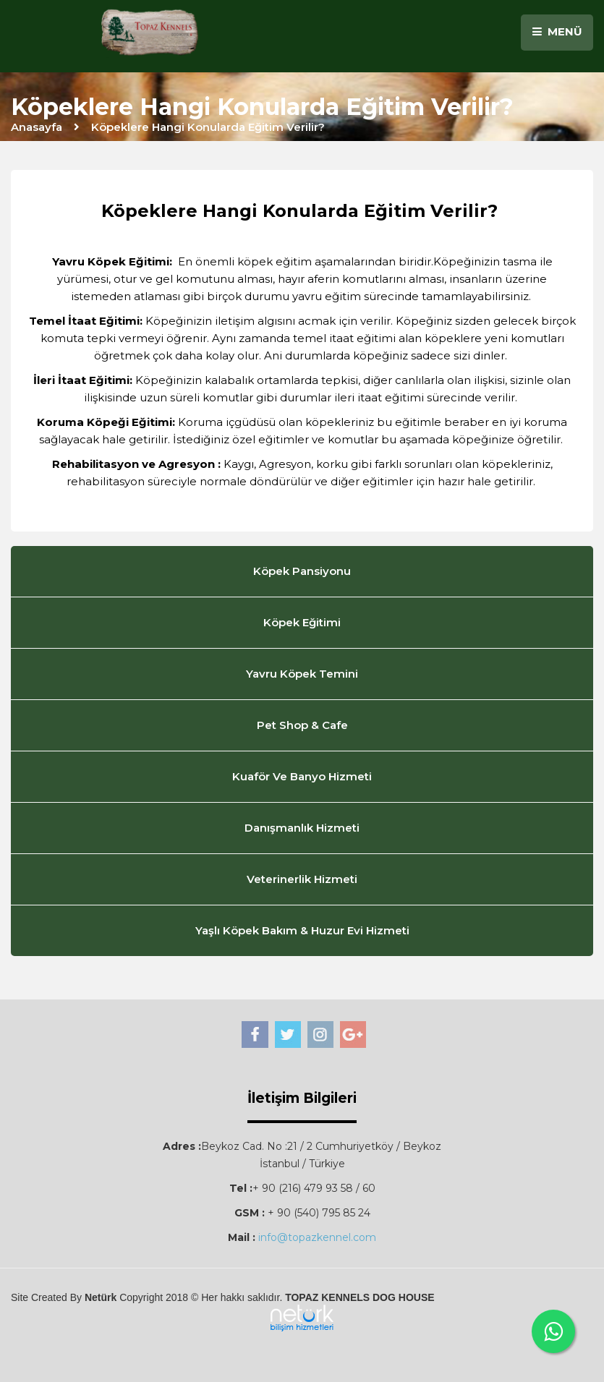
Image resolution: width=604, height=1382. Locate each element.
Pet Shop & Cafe (302, 725)
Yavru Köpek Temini (302, 674)
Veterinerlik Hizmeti (302, 879)
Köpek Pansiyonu (302, 571)
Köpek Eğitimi (302, 622)
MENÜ (557, 31)
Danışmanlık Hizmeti (302, 828)
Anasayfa (36, 127)
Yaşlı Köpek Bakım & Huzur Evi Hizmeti (302, 930)
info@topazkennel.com (317, 1237)
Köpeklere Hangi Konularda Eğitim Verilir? (208, 127)
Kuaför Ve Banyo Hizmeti (302, 776)
